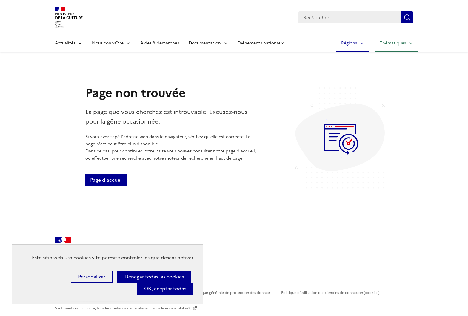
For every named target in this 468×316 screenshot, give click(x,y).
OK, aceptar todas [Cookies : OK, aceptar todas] (165, 288)
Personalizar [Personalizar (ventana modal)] (91, 276)
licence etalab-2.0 (176, 308)
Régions (349, 43)
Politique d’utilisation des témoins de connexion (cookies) (330, 292)
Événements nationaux (261, 43)
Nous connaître (108, 43)
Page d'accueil (106, 180)
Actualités (65, 43)
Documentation (205, 43)
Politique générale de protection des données (232, 292)
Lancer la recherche (407, 17)
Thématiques (393, 43)
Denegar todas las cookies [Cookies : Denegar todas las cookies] (154, 276)
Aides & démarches (159, 43)
